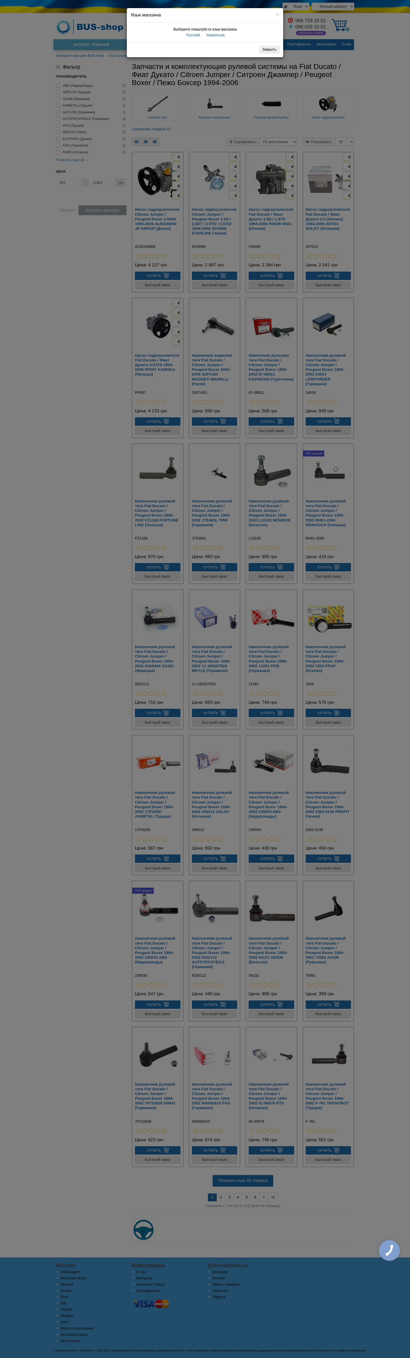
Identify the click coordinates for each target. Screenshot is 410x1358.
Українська (215, 35)
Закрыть (269, 49)
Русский (192, 35)
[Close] (277, 14)
